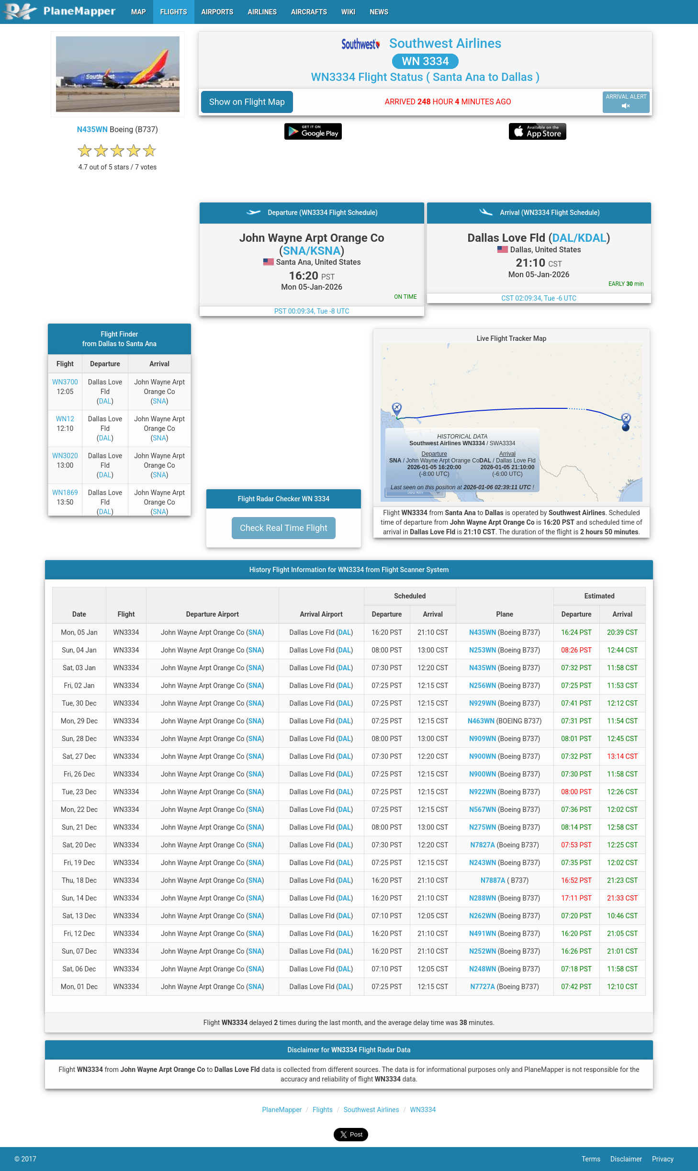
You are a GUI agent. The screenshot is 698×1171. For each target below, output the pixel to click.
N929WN (482, 703)
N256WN (482, 685)
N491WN (482, 933)
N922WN (482, 792)
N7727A (483, 987)
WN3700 (65, 382)
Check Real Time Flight (283, 528)
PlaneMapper (282, 1110)
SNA (159, 401)
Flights (323, 1110)
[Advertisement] (425, 170)
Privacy (668, 1159)
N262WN (482, 916)
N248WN (482, 969)
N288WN (482, 898)
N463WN (481, 721)
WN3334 (423, 1110)
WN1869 (65, 492)
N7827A (483, 845)
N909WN (482, 739)
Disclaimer (631, 1159)
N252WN (482, 951)
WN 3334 (425, 61)
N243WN (482, 863)
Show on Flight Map (247, 102)
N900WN (482, 756)
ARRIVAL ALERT (626, 101)
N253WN (482, 650)
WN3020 (65, 456)
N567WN (482, 809)
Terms (596, 1159)
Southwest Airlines (445, 43)
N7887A (493, 880)
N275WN (482, 827)
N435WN (92, 129)
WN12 (65, 419)
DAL (105, 401)
